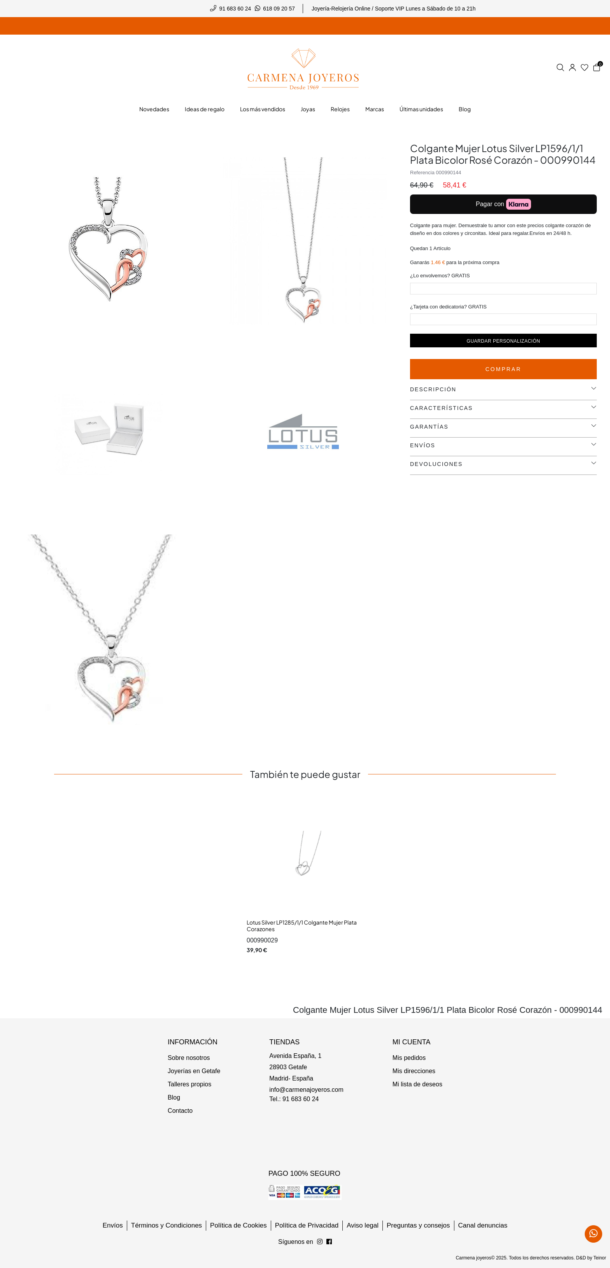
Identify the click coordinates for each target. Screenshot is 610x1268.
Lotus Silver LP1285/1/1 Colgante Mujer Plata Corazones (302, 926)
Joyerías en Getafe (194, 1071)
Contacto (180, 1110)
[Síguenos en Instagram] (329, 1242)
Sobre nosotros (189, 1057)
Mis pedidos (409, 1057)
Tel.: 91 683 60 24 (294, 1099)
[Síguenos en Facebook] (320, 1242)
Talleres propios (189, 1084)
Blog (174, 1097)
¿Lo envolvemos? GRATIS (440, 275)
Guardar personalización (503, 341)
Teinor (599, 1258)
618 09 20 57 (279, 8)
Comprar (504, 369)
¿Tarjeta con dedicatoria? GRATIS (448, 307)
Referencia (422, 172)
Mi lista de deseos (417, 1084)
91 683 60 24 (235, 8)
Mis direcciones (414, 1071)
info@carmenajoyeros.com (306, 1089)
